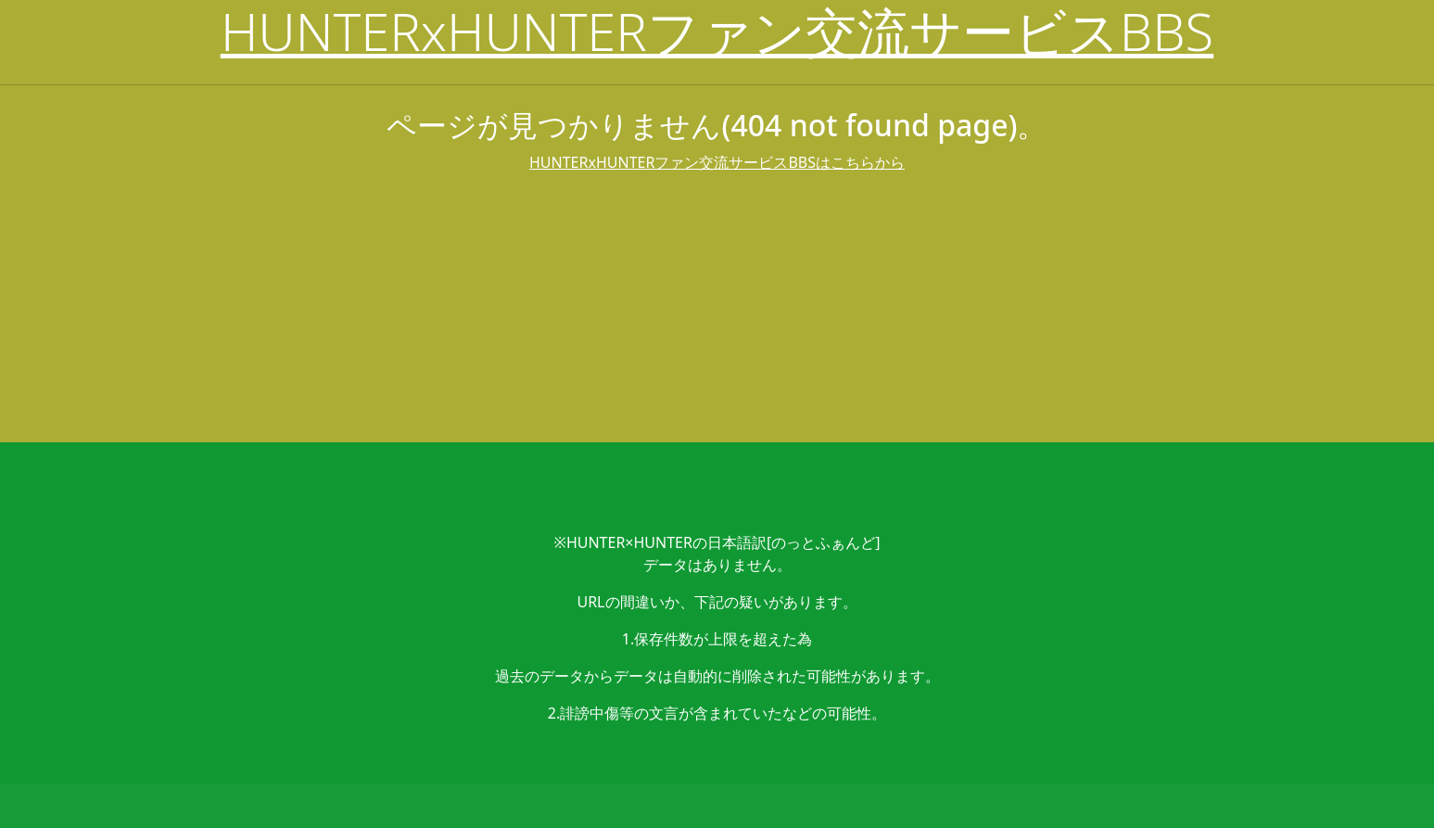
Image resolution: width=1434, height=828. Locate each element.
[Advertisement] (717, 312)
